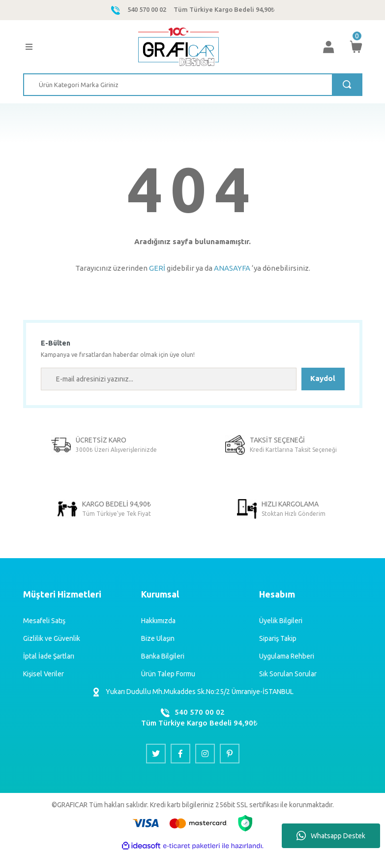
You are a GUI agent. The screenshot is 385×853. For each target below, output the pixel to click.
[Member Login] (328, 46)
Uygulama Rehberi (286, 656)
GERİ (157, 268)
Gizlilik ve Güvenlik (51, 638)
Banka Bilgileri (162, 656)
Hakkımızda (158, 621)
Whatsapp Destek (330, 835)
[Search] (192, 84)
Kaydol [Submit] (322, 378)
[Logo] (178, 47)
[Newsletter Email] (168, 379)
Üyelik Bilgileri (280, 621)
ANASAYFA (232, 268)
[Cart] (356, 46)
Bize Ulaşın (158, 638)
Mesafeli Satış (44, 621)
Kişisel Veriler (43, 674)
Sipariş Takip (277, 638)
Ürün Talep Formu (168, 674)
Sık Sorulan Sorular (288, 674)
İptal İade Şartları (48, 656)
